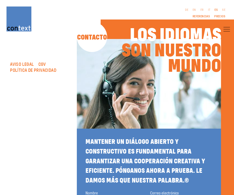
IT (209, 10)
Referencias (201, 16)
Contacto (92, 37)
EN (194, 10)
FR (202, 10)
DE (186, 10)
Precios (219, 16)
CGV (42, 64)
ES (216, 10)
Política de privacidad (33, 70)
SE (223, 10)
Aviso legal (22, 64)
